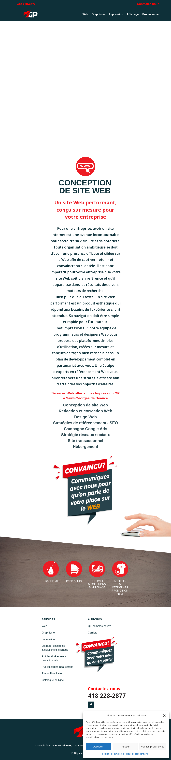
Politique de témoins (112, 753)
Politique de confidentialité (135, 753)
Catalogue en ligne (53, 680)
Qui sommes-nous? (99, 626)
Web (85, 14)
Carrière (93, 632)
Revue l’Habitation (52, 673)
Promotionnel (150, 14)
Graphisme (98, 14)
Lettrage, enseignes (53, 645)
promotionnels (50, 660)
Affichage (133, 14)
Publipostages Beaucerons (57, 666)
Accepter (98, 746)
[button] (164, 715)
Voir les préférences (152, 746)
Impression (116, 14)
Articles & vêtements (54, 656)
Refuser (125, 746)
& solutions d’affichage (55, 649)
